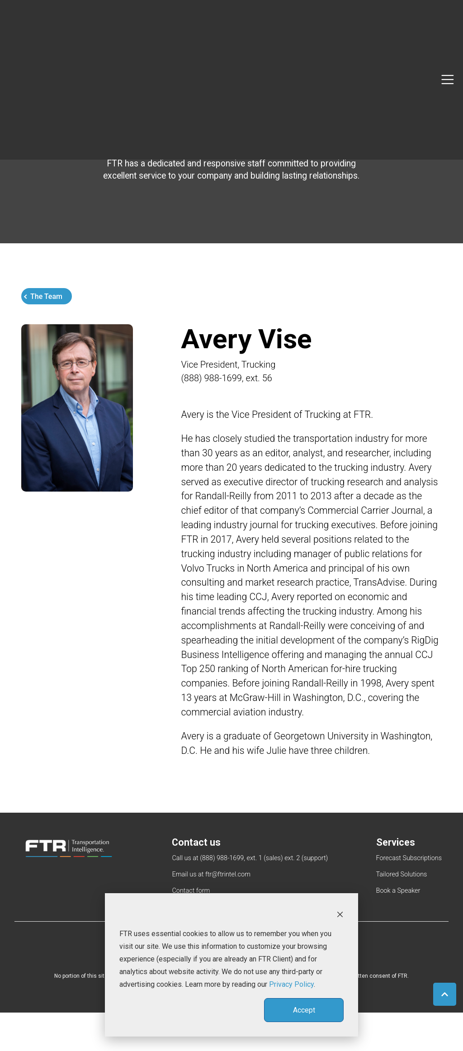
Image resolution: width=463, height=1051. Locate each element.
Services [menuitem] (396, 879)
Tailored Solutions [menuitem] (401, 912)
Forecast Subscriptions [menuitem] (409, 896)
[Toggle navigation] (447, 26)
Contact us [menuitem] (197, 879)
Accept (304, 1010)
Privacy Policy (291, 984)
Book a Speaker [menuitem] (398, 929)
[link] (68, 885)
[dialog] (231, 965)
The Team (46, 303)
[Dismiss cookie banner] (340, 914)
